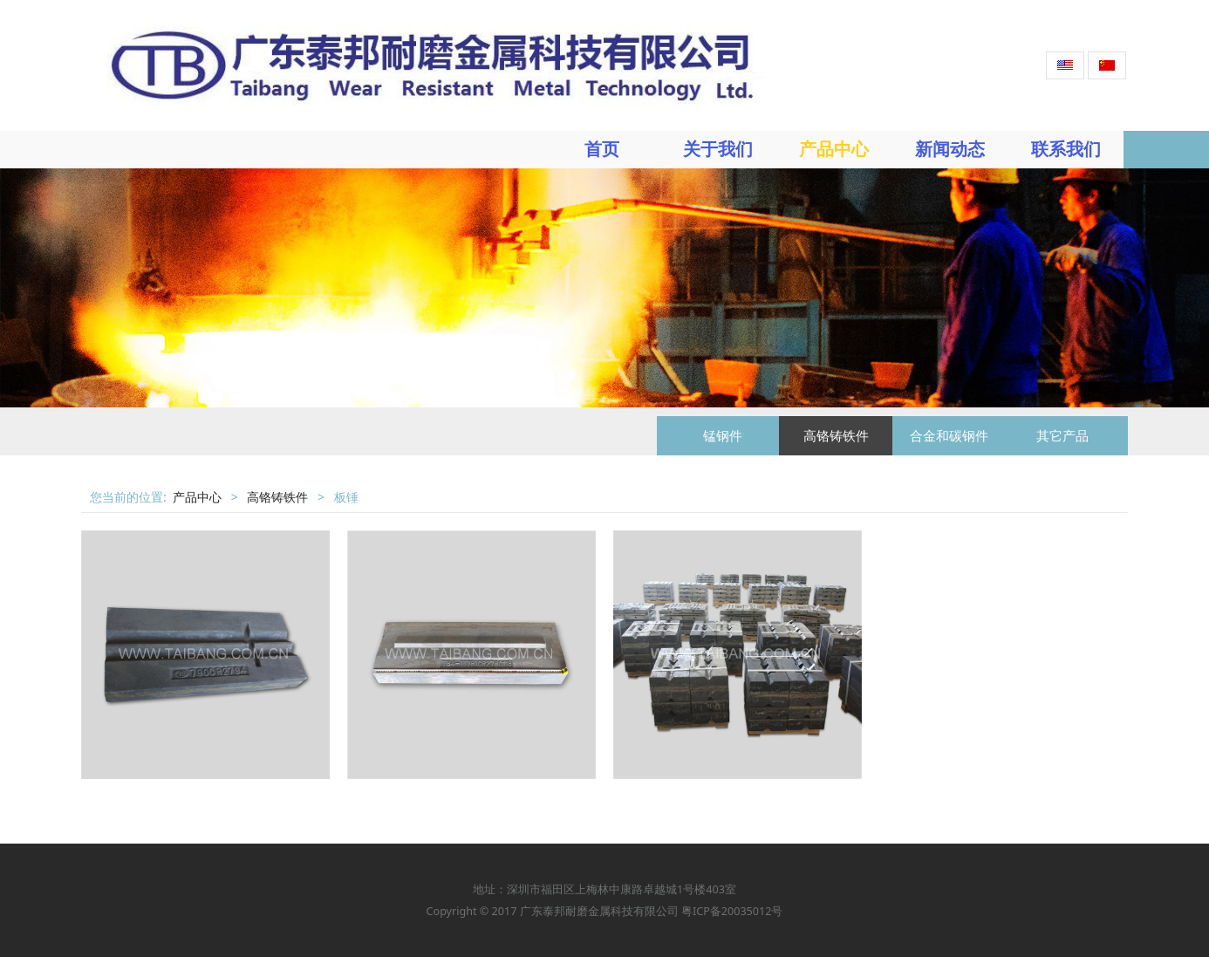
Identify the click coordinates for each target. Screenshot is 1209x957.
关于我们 (718, 149)
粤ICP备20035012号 (731, 911)
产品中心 (834, 149)
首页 (601, 149)
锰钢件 (722, 436)
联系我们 (1066, 149)
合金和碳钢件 (949, 436)
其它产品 (1062, 436)
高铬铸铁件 (836, 436)
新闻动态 (950, 149)
